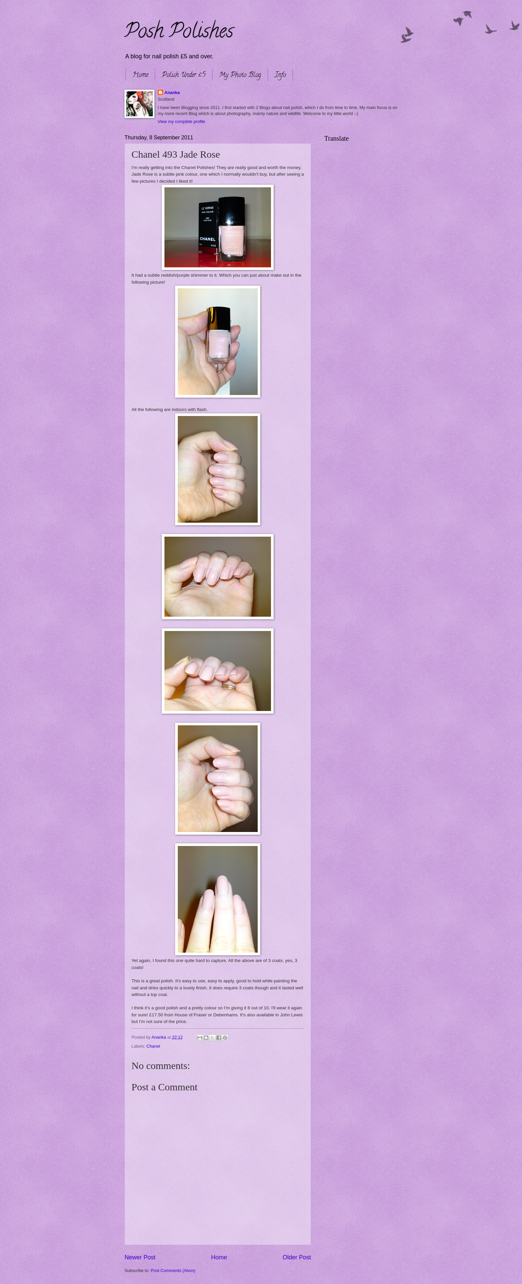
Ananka (172, 92)
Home (140, 75)
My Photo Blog (240, 75)
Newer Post (140, 1257)
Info (280, 75)
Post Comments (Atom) (173, 1270)
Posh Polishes (179, 33)
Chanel (153, 1046)
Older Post (297, 1257)
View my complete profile (181, 121)
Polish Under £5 (183, 75)
